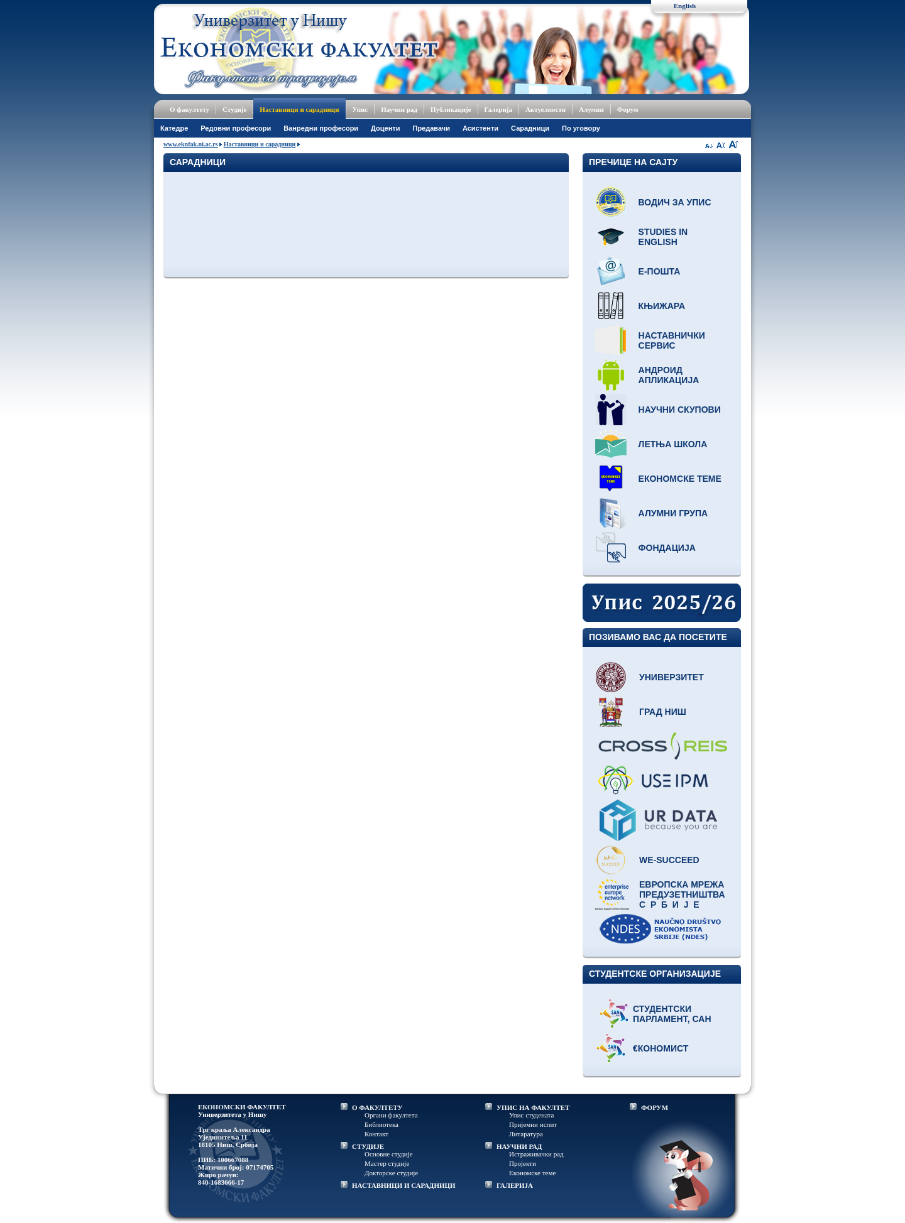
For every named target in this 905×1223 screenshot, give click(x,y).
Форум (628, 109)
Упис (360, 109)
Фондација (667, 548)
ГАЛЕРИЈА (514, 1185)
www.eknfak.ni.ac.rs (190, 144)
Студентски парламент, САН (672, 1014)
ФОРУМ (654, 1107)
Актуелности (545, 109)
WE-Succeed (669, 860)
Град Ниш (662, 712)
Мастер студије (387, 1163)
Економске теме (680, 479)
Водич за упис (675, 202)
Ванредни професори (320, 128)
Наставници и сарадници (299, 109)
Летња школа (673, 444)
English (685, 5)
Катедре (174, 128)
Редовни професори (235, 128)
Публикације (451, 109)
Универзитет (671, 677)
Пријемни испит (533, 1124)
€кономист (660, 1048)
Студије (234, 109)
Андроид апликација (669, 375)
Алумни (591, 109)
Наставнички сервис (672, 340)
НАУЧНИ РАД (519, 1146)
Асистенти (480, 128)
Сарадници (530, 128)
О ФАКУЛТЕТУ (377, 1107)
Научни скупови (680, 410)
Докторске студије (391, 1173)
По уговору (581, 128)
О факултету (189, 109)
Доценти (385, 128)
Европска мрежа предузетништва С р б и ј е (682, 894)
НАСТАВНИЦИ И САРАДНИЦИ (404, 1185)
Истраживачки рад (536, 1154)
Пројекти (522, 1163)
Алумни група (673, 513)
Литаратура (526, 1134)
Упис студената (531, 1115)
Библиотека (381, 1124)
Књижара (662, 306)
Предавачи (430, 128)
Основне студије (389, 1154)
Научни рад (399, 109)
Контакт (376, 1134)
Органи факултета (391, 1115)
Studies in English (663, 237)
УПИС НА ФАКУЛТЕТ (532, 1107)
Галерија (498, 109)
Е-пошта (660, 271)
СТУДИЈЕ (368, 1146)
